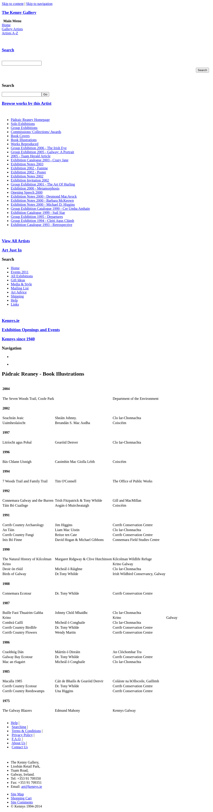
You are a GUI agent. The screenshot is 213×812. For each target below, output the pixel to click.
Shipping (17, 296)
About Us (18, 743)
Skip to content (13, 4)
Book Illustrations (24, 140)
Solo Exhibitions (23, 124)
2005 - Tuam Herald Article (31, 156)
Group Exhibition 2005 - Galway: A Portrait (42, 152)
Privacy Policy (22, 735)
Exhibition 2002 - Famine (29, 168)
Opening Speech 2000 (26, 192)
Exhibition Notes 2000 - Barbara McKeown (42, 200)
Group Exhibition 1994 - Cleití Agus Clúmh (42, 221)
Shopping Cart (21, 798)
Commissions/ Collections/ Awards (36, 132)
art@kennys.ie (31, 786)
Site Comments (22, 802)
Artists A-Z (10, 33)
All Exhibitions (22, 276)
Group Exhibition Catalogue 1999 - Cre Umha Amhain (50, 208)
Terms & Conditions (26, 731)
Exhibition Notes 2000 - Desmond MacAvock (44, 196)
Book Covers (20, 136)
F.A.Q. (16, 739)
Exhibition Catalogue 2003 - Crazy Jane (39, 160)
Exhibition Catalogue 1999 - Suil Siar (38, 212)
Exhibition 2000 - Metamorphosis (35, 188)
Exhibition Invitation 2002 (30, 180)
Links (15, 304)
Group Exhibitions (24, 128)
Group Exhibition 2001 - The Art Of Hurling (43, 184)
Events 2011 (20, 272)
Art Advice (19, 292)
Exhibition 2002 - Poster (28, 172)
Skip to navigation (39, 4)
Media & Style (21, 284)
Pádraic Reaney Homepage (30, 120)
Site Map (17, 794)
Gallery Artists (12, 29)
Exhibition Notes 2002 (27, 176)
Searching (19, 727)
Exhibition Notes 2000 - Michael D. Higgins (43, 204)
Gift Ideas (18, 280)
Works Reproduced (24, 144)
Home (6, 25)
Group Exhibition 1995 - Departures (37, 217)
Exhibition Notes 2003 (27, 164)
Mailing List (20, 288)
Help (14, 300)
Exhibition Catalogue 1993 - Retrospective (41, 225)
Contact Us (20, 747)
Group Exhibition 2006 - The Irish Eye (39, 148)
